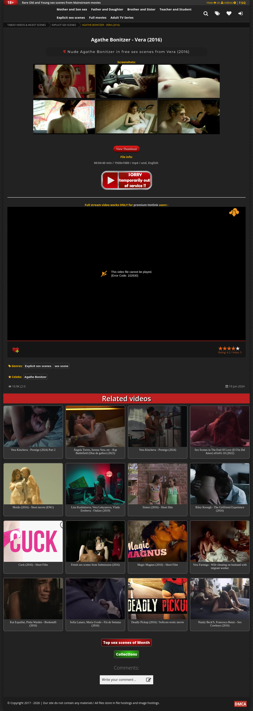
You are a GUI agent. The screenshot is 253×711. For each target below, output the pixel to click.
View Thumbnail (126, 149)
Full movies (98, 17)
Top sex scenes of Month (126, 642)
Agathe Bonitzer (35, 377)
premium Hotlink (145, 205)
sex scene (61, 366)
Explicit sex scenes (71, 17)
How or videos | (226, 3)
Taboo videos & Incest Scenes (26, 25)
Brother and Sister (141, 9)
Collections (126, 654)
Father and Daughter (107, 9)
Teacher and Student (175, 9)
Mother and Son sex (72, 9)
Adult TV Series (121, 17)
